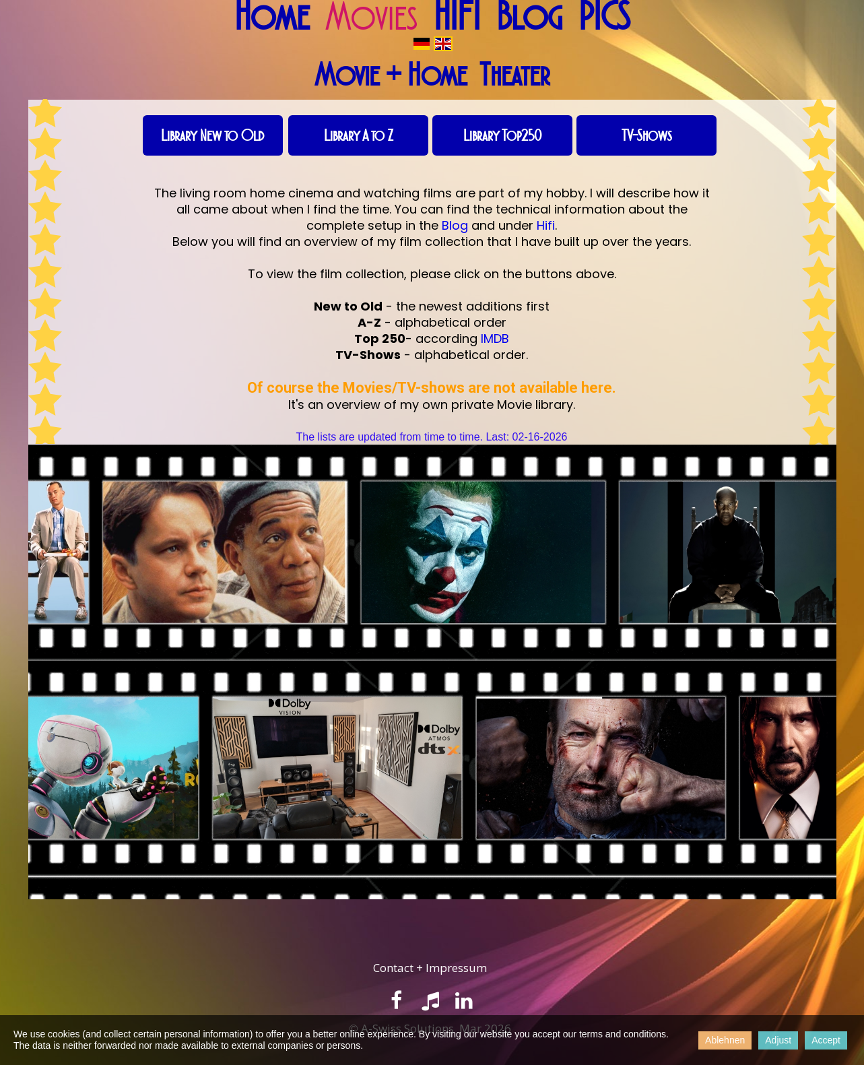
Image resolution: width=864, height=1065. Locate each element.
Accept (825, 1040)
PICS (604, 17)
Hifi (546, 225)
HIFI (457, 17)
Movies (371, 17)
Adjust (778, 1040)
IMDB (495, 338)
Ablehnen (725, 1040)
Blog (529, 17)
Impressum (456, 967)
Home (271, 17)
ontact (398, 967)
